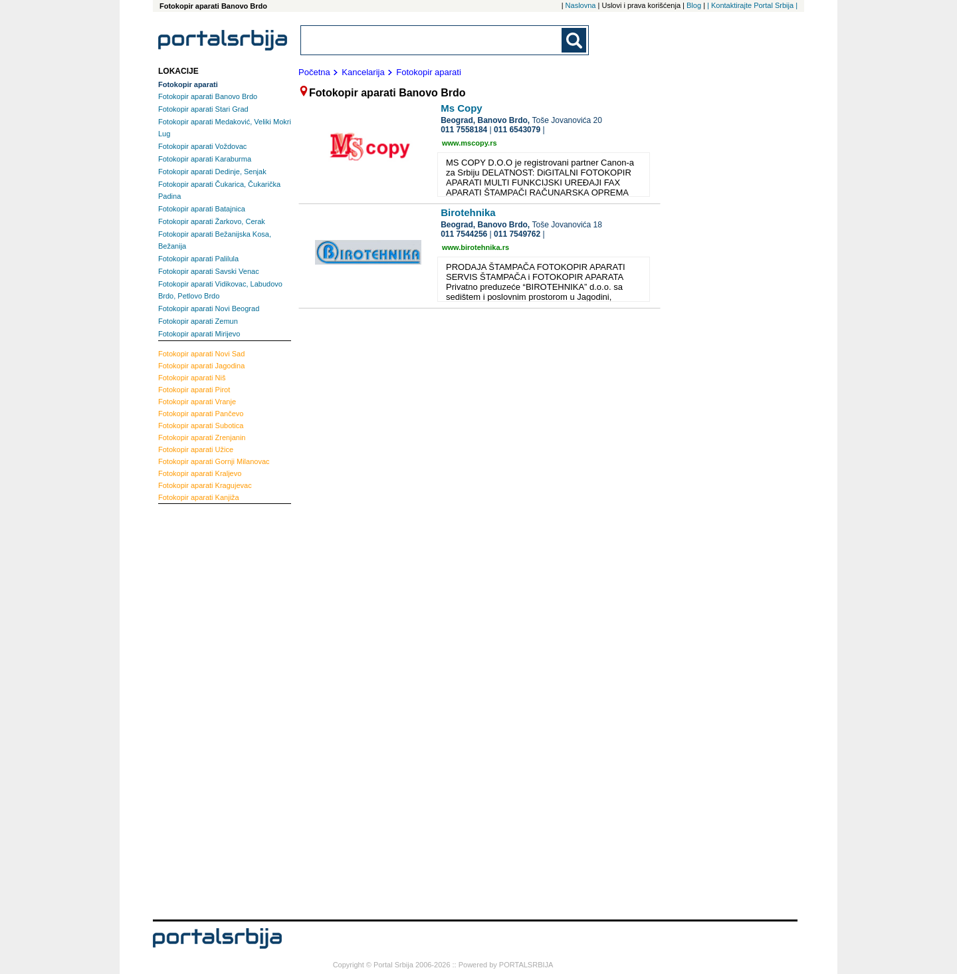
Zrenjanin (201, 437)
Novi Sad (201, 354)
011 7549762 (517, 234)
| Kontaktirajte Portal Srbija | (752, 5)
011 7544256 (464, 234)
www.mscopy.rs (469, 143)
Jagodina (201, 366)
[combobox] (432, 40)
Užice (195, 449)
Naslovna (581, 5)
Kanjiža (198, 497)
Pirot (194, 390)
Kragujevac (205, 485)
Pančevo (200, 414)
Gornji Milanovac (214, 461)
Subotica (200, 425)
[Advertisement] (211, 710)
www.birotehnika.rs (475, 247)
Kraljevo (199, 473)
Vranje (197, 402)
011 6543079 (517, 129)
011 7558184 (464, 129)
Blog (694, 5)
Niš (192, 378)
